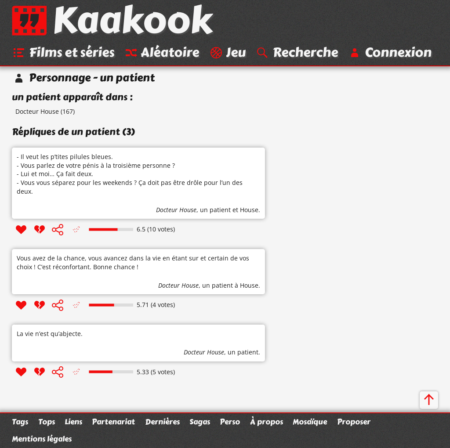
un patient (215, 210)
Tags (20, 421)
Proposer (353, 421)
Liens (73, 421)
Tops (46, 421)
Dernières (162, 421)
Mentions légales (42, 438)
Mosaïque (310, 421)
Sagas (199, 421)
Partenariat (113, 421)
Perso (230, 421)
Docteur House (37, 111)
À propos (266, 421)
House (249, 210)
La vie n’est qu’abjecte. (50, 333)
